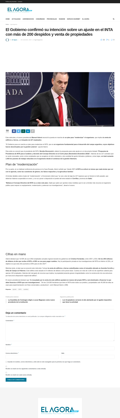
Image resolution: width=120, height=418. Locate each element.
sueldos (26, 289)
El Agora (85, 19)
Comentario (10, 321)
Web (62, 353)
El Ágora (14, 40)
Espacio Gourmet (73, 19)
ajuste (14, 289)
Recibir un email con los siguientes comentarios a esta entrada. (26, 368)
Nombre (9, 345)
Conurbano (40, 19)
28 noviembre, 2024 (26, 40)
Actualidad (16, 19)
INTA (20, 289)
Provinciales (52, 19)
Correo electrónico (12, 353)
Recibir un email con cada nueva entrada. (19, 375)
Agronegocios (28, 19)
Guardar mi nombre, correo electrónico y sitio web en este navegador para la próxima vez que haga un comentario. (44, 362)
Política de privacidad (11, 1)
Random (62, 19)
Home (8, 19)
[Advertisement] (60, 56)
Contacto (20, 1)
